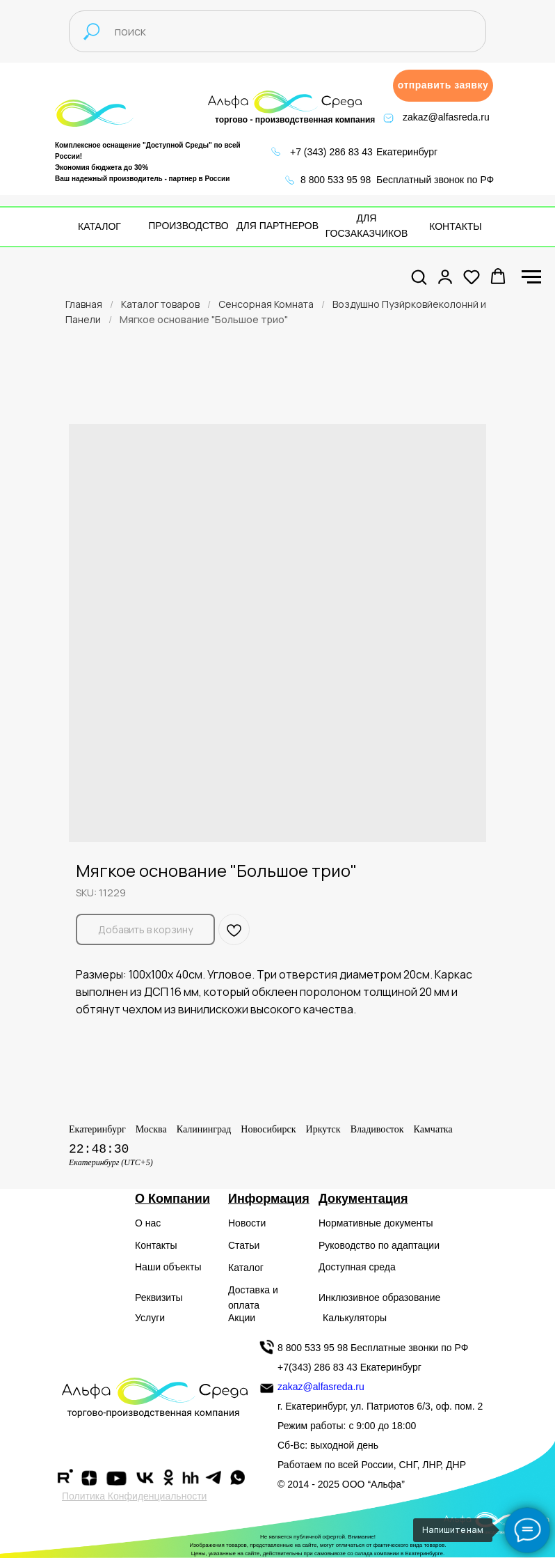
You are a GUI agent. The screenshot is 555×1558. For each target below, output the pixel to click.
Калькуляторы (355, 1317)
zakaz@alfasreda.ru (446, 117)
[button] (443, 86)
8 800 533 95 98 (335, 179)
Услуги (150, 1317)
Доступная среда (357, 1266)
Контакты (156, 1245)
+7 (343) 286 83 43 (331, 151)
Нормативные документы (376, 1223)
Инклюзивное (349, 1297)
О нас (148, 1223)
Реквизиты (159, 1297)
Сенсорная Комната (266, 304)
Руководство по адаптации (379, 1245)
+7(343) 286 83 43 (317, 1367)
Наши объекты (168, 1266)
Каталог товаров (160, 304)
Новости (247, 1223)
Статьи (243, 1245)
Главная (83, 304)
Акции (241, 1317)
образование (412, 1297)
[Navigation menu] (531, 277)
